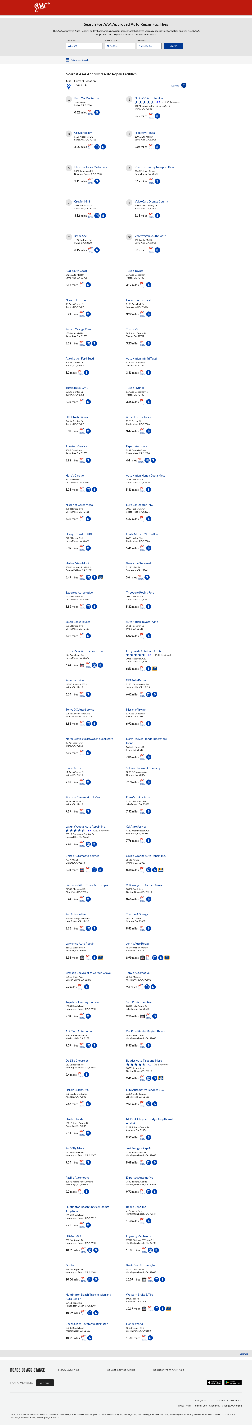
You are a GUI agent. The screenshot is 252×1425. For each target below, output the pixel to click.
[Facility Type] (122, 46)
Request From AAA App (168, 1369)
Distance (141, 40)
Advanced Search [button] (80, 60)
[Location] (84, 46)
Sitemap (244, 1353)
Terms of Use (200, 1405)
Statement (214, 1405)
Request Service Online (120, 1369)
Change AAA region (232, 1405)
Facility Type (111, 40)
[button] (183, 85)
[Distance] (150, 46)
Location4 (71, 40)
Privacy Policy (184, 1405)
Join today (45, 1382)
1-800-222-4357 (69, 1369)
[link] (96, 107)
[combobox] (85, 45)
